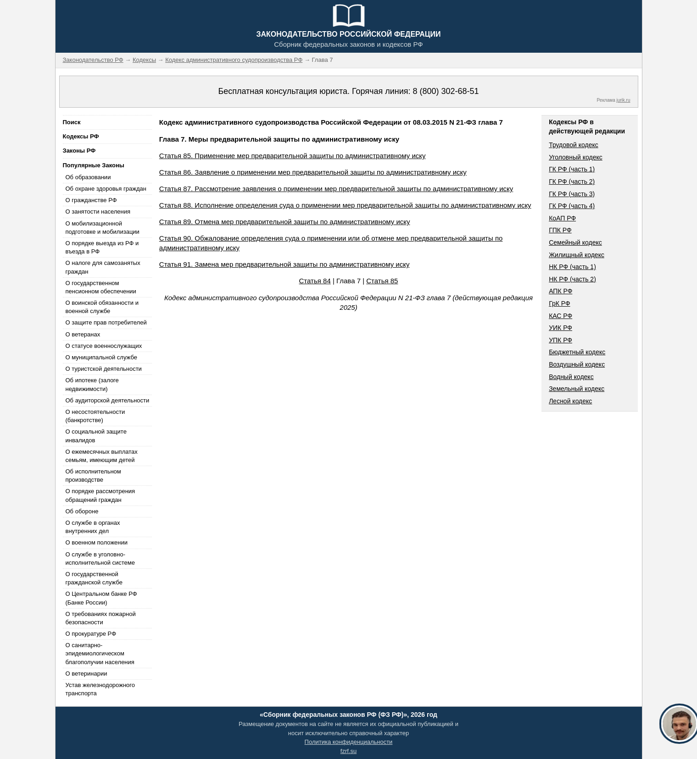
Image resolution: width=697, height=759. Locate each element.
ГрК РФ (559, 303)
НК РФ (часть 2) (572, 279)
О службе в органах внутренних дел (93, 526)
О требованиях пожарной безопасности (101, 618)
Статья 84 (315, 281)
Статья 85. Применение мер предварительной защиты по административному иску (292, 156)
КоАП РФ (562, 218)
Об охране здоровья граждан (106, 188)
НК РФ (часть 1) (572, 266)
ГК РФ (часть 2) (572, 181)
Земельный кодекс (576, 388)
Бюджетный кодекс (577, 352)
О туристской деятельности (104, 368)
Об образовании (88, 177)
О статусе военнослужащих (104, 345)
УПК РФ (560, 340)
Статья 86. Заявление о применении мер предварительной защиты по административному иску (313, 172)
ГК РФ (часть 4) (572, 205)
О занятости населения (98, 211)
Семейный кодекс (575, 242)
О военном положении (97, 542)
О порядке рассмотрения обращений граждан (100, 495)
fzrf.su (348, 751)
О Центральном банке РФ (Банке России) (101, 597)
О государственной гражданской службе (94, 578)
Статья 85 (382, 281)
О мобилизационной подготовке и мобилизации (102, 227)
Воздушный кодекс (577, 364)
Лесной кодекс (570, 401)
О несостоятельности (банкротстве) (95, 416)
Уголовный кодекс (575, 157)
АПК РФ (560, 291)
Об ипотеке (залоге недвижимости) (92, 384)
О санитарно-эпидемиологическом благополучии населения (100, 653)
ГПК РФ (560, 230)
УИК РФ (560, 327)
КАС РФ (560, 315)
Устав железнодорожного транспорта (100, 689)
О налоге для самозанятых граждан (103, 267)
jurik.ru (623, 100)
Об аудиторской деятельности (108, 400)
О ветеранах (83, 334)
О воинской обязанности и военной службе (102, 306)
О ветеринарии (86, 673)
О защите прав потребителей (106, 322)
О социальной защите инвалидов (96, 435)
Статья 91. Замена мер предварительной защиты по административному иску (284, 264)
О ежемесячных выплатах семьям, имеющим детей (102, 455)
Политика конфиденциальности (349, 741)
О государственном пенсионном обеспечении (101, 287)
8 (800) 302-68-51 (446, 91)
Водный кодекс (571, 376)
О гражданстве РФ (91, 200)
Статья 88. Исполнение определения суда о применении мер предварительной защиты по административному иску (345, 205)
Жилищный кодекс (576, 254)
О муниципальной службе (101, 357)
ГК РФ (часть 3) (572, 194)
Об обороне (82, 511)
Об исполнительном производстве (93, 475)
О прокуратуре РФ (91, 633)
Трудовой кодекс (573, 144)
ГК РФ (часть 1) (572, 169)
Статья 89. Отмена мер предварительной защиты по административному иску (284, 222)
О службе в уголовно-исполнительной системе (100, 558)
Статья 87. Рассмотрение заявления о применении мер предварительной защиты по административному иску (336, 188)
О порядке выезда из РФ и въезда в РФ (102, 247)
